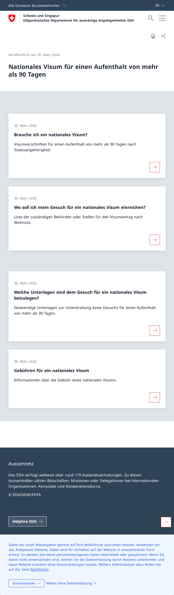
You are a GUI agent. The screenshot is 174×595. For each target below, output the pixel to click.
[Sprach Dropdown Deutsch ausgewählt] (160, 5)
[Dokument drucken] (153, 36)
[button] (166, 522)
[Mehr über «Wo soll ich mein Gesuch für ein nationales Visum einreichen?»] (155, 240)
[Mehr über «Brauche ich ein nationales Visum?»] (155, 167)
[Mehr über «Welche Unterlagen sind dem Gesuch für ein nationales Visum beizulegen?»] (155, 330)
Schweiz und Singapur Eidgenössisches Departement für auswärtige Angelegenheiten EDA (78, 17)
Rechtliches (39, 569)
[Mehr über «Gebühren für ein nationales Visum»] (155, 397)
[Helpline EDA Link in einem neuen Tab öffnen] (27, 521)
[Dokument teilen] (163, 36)
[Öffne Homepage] (71, 18)
